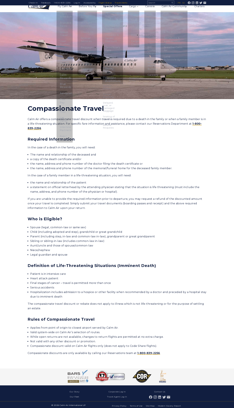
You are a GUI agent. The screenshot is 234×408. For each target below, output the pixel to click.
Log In (77, 2)
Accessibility (90, 2)
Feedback (46, 2)
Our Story (74, 391)
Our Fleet (74, 396)
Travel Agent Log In (117, 396)
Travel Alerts (122, 2)
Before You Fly (89, 10)
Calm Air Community (174, 10)
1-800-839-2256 (62, 2)
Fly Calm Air (66, 10)
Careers (150, 10)
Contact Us (159, 391)
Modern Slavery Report (169, 404)
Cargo (134, 10)
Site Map (149, 404)
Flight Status (105, 2)
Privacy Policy (117, 404)
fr (179, 2)
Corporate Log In (117, 391)
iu (183, 2)
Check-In (33, 2)
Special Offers (114, 10)
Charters (199, 10)
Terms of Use (135, 404)
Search (172, 3)
